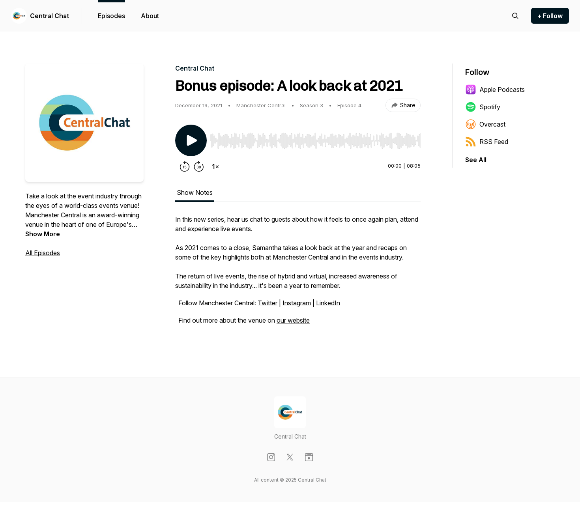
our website (293, 320)
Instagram (297, 303)
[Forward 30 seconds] (198, 166)
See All (475, 160)
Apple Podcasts (495, 89)
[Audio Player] (315, 138)
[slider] (315, 141)
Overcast (485, 124)
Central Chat (49, 16)
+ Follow (550, 16)
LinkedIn (328, 303)
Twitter (267, 303)
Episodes (111, 16)
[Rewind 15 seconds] (184, 166)
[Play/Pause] (191, 140)
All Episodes (42, 253)
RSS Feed (486, 141)
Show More (42, 234)
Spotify (482, 106)
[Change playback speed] (215, 166)
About (150, 16)
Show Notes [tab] (195, 192)
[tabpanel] (298, 274)
